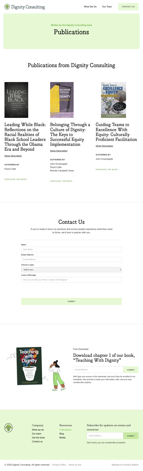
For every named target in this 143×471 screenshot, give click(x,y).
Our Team (107, 6)
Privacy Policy (59, 465)
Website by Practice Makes (125, 465)
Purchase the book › (16, 179)
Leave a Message (28, 275)
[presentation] (42, 291)
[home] (24, 7)
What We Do (90, 6)
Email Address (27, 255)
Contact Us (128, 7)
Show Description (13, 156)
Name (23, 245)
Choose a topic (27, 265)
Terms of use (74, 465)
